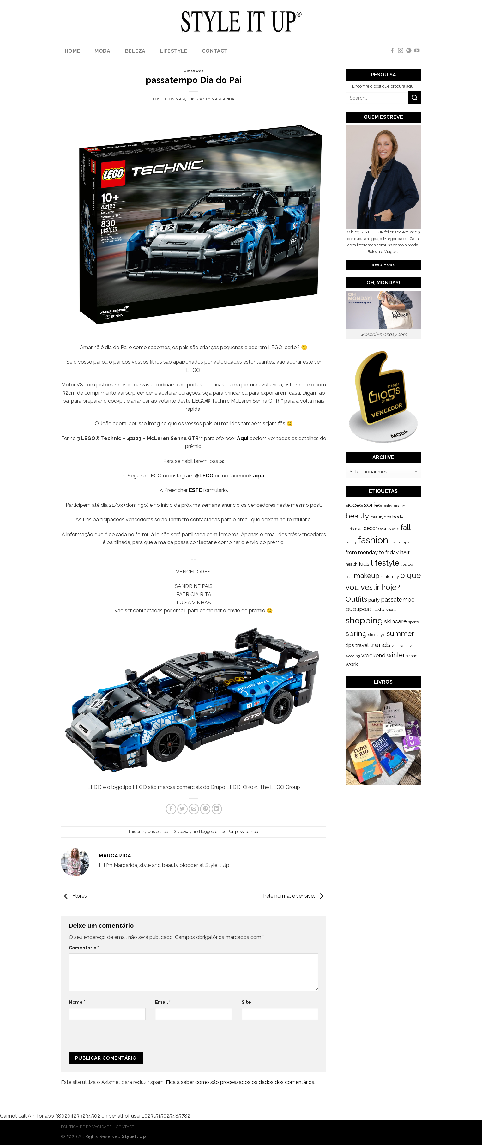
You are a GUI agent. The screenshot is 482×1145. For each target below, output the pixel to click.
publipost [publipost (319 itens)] (358, 609)
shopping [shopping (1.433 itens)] (364, 620)
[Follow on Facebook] (392, 50)
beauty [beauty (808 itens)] (357, 516)
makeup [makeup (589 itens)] (366, 575)
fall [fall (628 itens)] (406, 527)
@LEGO (204, 476)
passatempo (246, 831)
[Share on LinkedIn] (217, 809)
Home (72, 51)
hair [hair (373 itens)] (405, 552)
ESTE (195, 490)
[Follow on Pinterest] (408, 50)
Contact (214, 51)
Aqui (242, 438)
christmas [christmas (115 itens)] (354, 528)
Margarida (223, 99)
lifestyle (173, 51)
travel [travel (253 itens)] (362, 645)
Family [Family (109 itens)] (351, 542)
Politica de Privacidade (86, 1126)
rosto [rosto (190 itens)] (378, 609)
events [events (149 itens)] (384, 528)
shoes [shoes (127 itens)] (391, 610)
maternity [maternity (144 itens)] (390, 576)
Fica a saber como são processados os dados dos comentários (240, 1082)
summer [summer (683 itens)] (400, 633)
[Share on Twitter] (182, 809)
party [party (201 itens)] (374, 600)
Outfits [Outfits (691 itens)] (356, 599)
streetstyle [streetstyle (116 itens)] (376, 635)
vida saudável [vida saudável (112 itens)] (403, 646)
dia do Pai (224, 831)
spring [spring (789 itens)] (356, 633)
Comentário (84, 947)
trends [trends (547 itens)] (380, 645)
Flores (74, 896)
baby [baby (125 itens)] (388, 506)
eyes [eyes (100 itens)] (395, 528)
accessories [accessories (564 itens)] (364, 505)
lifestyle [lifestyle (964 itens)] (385, 562)
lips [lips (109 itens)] (404, 564)
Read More (383, 265)
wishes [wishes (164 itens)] (412, 655)
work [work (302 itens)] (352, 664)
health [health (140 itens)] (352, 564)
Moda (102, 51)
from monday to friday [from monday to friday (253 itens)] (372, 552)
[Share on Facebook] (171, 809)
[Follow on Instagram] (400, 50)
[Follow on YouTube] (416, 50)
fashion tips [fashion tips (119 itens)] (399, 542)
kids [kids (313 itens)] (364, 563)
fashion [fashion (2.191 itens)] (373, 540)
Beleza (135, 51)
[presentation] (111, 1038)
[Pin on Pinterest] (205, 809)
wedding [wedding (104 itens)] (353, 656)
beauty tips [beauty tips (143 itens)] (381, 517)
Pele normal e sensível (294, 896)
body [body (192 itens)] (397, 516)
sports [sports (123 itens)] (413, 622)
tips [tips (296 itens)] (350, 645)
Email (163, 1002)
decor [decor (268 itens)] (370, 528)
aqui (258, 476)
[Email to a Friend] (194, 809)
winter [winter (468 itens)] (396, 655)
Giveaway (193, 71)
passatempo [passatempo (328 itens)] (398, 599)
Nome (77, 1002)
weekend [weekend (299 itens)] (373, 655)
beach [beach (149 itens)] (399, 505)
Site (246, 1002)
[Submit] (414, 97)
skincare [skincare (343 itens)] (395, 621)
